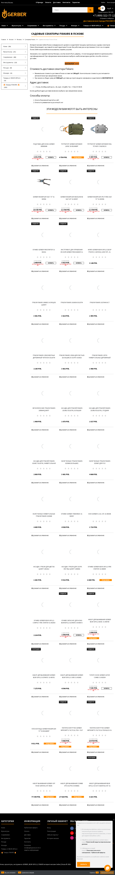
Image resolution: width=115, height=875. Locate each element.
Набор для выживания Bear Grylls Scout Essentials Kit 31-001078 (100, 785)
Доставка (57, 2)
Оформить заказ (107, 872)
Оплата (48, 2)
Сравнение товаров (28, 872)
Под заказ (78, 157)
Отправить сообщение (107, 18)
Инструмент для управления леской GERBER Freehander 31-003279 (71, 252)
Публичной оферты (98, 852)
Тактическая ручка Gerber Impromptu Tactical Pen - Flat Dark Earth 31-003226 (72, 730)
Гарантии (76, 2)
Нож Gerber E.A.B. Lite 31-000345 (99, 514)
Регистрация (111, 2)
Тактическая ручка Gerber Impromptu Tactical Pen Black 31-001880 (99, 730)
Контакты (66, 2)
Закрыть (83, 864)
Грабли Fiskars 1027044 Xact (100, 302)
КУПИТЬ (51, 157)
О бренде (39, 2)
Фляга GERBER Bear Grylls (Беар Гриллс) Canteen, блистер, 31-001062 (99, 252)
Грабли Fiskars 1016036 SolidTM (72, 302)
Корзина (92, 872)
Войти (103, 2)
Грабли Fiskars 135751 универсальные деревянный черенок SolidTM (99, 357)
